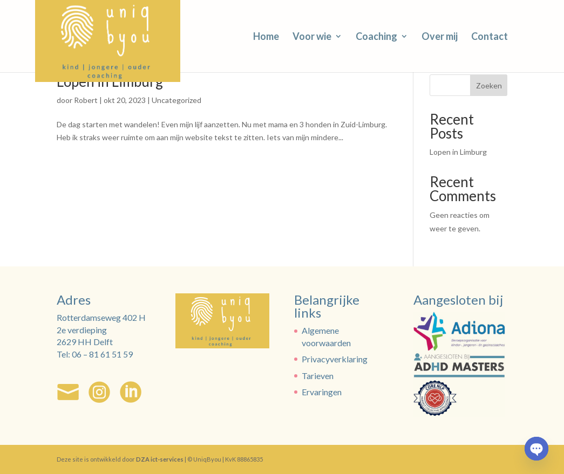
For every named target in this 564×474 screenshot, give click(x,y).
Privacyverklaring (335, 359)
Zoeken (489, 85)
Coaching (376, 37)
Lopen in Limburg (458, 151)
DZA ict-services (160, 459)
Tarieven (318, 375)
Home (266, 37)
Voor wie (312, 37)
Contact (489, 37)
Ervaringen (322, 392)
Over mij (440, 37)
